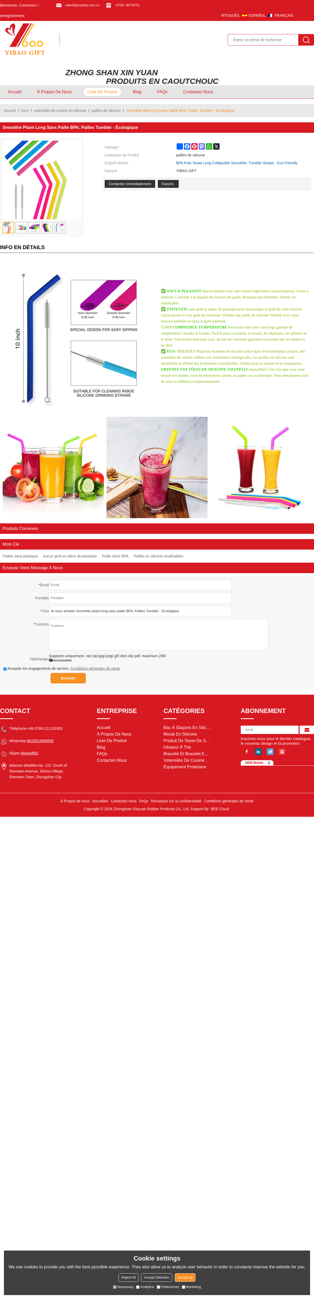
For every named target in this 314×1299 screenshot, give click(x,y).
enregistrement (12, 16)
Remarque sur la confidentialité (176, 801)
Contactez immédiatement (130, 184)
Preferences (168, 1287)
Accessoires (60, 660)
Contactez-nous (198, 92)
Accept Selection (156, 1277)
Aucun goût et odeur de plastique (70, 556)
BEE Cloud (220, 809)
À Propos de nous (54, 92)
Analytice (145, 1287)
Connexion (27, 5)
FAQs (162, 92)
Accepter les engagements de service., (61, 668)
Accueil (14, 92)
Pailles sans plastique (20, 556)
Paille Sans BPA (115, 556)
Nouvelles (100, 801)
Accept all (185, 1277)
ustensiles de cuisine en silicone (60, 110)
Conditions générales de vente (95, 668)
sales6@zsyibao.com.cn (82, 5)
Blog (137, 92)
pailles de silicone (106, 110)
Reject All (128, 1277)
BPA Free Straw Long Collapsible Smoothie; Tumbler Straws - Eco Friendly (237, 163)
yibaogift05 (29, 753)
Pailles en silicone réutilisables (158, 556)
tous (24, 110)
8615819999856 (40, 741)
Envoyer (68, 678)
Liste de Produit (102, 92)
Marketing (191, 1287)
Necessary (123, 1287)
